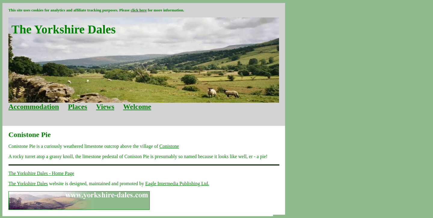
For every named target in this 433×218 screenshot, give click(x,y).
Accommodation (33, 107)
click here (139, 10)
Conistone (169, 146)
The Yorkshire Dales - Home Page (41, 173)
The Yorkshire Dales (28, 183)
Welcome (137, 107)
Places (77, 107)
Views (105, 107)
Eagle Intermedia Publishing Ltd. (177, 183)
